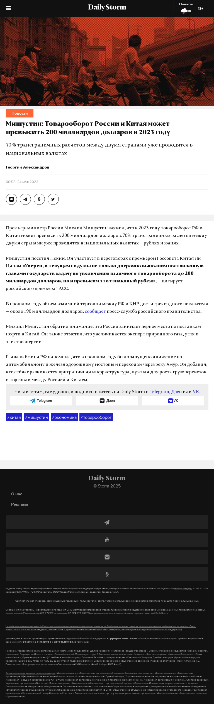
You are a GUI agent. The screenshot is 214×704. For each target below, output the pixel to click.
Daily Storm (107, 7)
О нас (16, 493)
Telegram (159, 392)
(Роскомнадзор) (183, 588)
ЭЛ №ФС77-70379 (27, 591)
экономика (64, 417)
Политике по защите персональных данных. (174, 600)
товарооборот (96, 417)
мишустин (36, 417)
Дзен (176, 392)
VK (196, 392)
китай (14, 417)
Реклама (19, 504)
